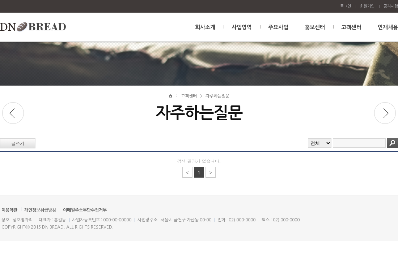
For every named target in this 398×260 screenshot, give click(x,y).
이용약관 (9, 210)
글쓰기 (17, 143)
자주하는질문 (217, 96)
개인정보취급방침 (40, 210)
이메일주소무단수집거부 (85, 210)
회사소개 (205, 27)
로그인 (345, 6)
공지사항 (391, 6)
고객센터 (351, 27)
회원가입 (367, 6)
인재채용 (388, 27)
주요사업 (278, 27)
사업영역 (242, 27)
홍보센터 (315, 27)
